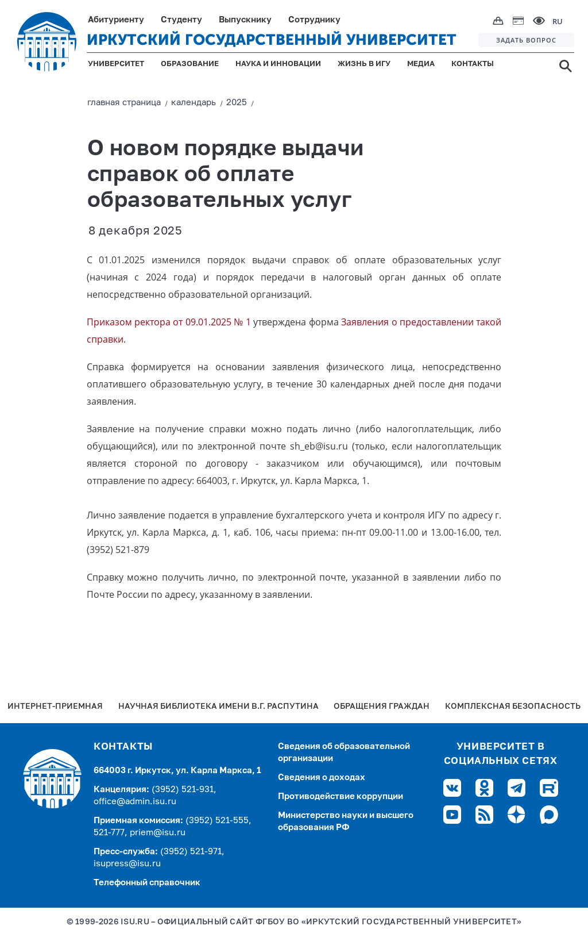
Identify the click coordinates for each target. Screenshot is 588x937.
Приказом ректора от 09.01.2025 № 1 (169, 322)
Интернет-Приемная (55, 707)
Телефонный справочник (147, 882)
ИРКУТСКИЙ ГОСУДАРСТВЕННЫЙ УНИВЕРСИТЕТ (272, 40)
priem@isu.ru (157, 832)
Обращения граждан (382, 707)
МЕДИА (421, 64)
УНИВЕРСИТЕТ (116, 64)
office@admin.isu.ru (135, 801)
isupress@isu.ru (127, 863)
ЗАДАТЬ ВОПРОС (526, 40)
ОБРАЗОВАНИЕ (190, 64)
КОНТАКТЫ (472, 64)
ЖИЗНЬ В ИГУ (364, 64)
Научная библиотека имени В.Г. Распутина (218, 707)
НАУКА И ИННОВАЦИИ (278, 64)
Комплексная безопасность (513, 707)
